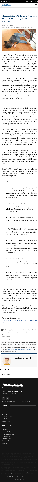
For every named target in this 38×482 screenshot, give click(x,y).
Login (3, 1)
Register (8, 1)
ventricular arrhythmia (5, 336)
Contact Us (5, 412)
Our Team (4, 414)
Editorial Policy (6, 438)
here (12, 473)
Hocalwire (22, 479)
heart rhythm (32, 329)
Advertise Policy (6, 432)
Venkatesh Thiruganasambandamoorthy (19, 334)
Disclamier (5, 443)
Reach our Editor (6, 416)
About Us (4, 409)
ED (11, 329)
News (8, 11)
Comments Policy (7, 441)
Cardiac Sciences (15, 11)
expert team (32, 458)
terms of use (11, 349)
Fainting (26, 329)
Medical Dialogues (16, 476)
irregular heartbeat (13, 331)
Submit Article (6, 421)
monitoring (29, 331)
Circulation (7, 329)
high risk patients (4, 331)
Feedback (4, 419)
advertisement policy (26, 349)
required (3, 334)
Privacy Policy (6, 436)
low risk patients (22, 331)
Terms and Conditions (8, 434)
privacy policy (17, 349)
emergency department (18, 329)
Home (3, 11)
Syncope (8, 334)
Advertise (4, 429)
